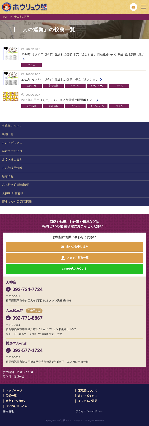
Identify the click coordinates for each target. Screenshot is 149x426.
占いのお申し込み (16, 406)
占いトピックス (12, 142)
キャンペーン (97, 85)
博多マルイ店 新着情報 (17, 201)
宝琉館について (12, 125)
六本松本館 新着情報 (15, 184)
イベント (75, 85)
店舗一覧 (8, 134)
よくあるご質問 (12, 159)
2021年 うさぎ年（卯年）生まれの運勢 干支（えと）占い (60, 79)
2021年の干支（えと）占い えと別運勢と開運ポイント (58, 99)
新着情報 (53, 85)
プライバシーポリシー (89, 411)
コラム (31, 65)
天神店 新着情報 (12, 193)
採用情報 (8, 411)
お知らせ (31, 85)
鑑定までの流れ (12, 151)
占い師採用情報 (12, 167)
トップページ (14, 390)
